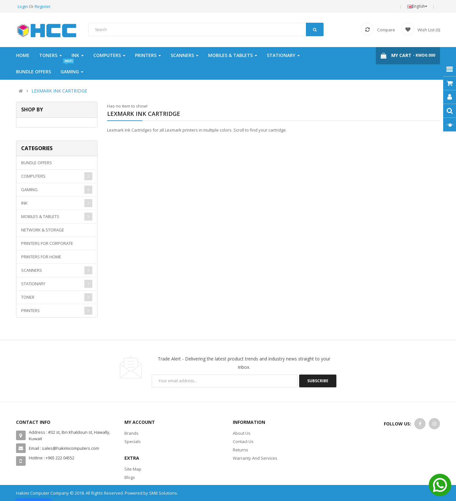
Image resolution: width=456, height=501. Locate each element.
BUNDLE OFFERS (36, 163)
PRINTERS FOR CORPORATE (47, 243)
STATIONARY (33, 284)
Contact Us (243, 441)
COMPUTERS (33, 176)
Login (23, 6)
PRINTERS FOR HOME (41, 257)
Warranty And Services (255, 458)
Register (43, 6)
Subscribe (317, 381)
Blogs (129, 477)
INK (24, 203)
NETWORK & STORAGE (42, 230)
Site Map (132, 469)
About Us (241, 433)
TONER (27, 297)
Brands (131, 433)
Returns (240, 450)
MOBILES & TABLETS (40, 216)
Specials (132, 441)
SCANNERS (31, 270)
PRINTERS (30, 310)
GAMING (29, 189)
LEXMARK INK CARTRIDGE (59, 91)
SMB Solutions (163, 493)
